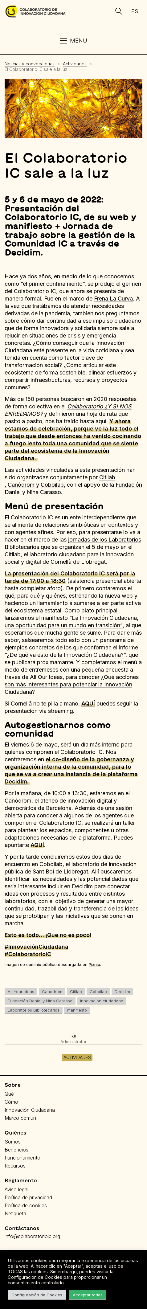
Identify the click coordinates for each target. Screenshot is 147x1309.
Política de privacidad (28, 1197)
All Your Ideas (21, 991)
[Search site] (118, 12)
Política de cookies (26, 1205)
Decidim (16, 781)
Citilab (107, 477)
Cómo (11, 1102)
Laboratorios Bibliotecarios (33, 1010)
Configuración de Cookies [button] (36, 1294)
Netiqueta (15, 1213)
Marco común (20, 1118)
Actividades (77, 1057)
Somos (13, 1142)
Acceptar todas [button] (88, 1294)
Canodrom (52, 991)
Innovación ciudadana (101, 1000)
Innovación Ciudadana (30, 1110)
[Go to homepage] (35, 11)
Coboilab (98, 991)
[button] (73, 40)
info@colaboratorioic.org (32, 1236)
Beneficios (16, 1150)
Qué (9, 1094)
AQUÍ (88, 703)
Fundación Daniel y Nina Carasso (40, 1000)
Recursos (15, 1166)
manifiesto (77, 1010)
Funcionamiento (22, 1158)
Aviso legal (16, 1189)
